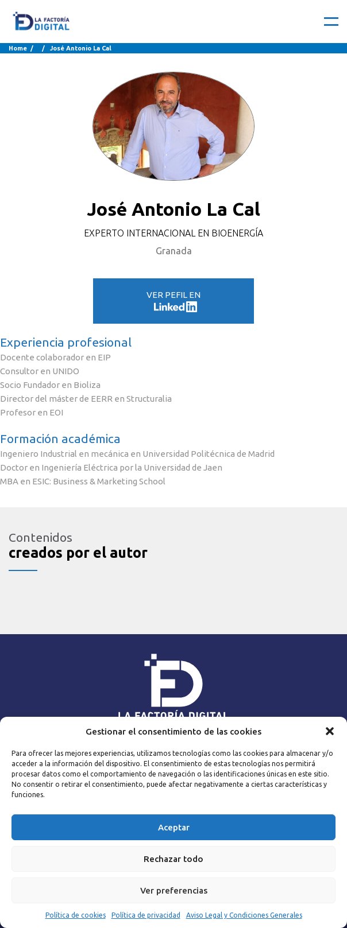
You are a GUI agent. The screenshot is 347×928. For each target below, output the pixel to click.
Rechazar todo (173, 859)
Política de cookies (75, 915)
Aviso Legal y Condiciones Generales (244, 915)
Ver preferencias (173, 890)
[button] (330, 731)
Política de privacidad (145, 915)
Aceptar (174, 827)
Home (18, 48)
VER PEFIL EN (173, 301)
